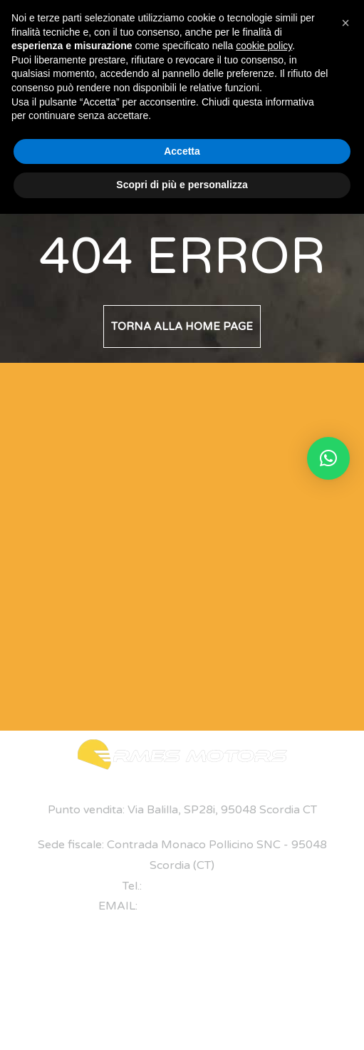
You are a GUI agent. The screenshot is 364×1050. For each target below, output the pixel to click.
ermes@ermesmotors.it (203, 906)
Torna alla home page (182, 326)
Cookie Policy (253, 1015)
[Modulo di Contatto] (165, 543)
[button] (328, 458)
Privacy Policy (189, 1015)
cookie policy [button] (264, 45)
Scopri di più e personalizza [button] (181, 184)
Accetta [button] (182, 151)
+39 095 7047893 (193, 886)
